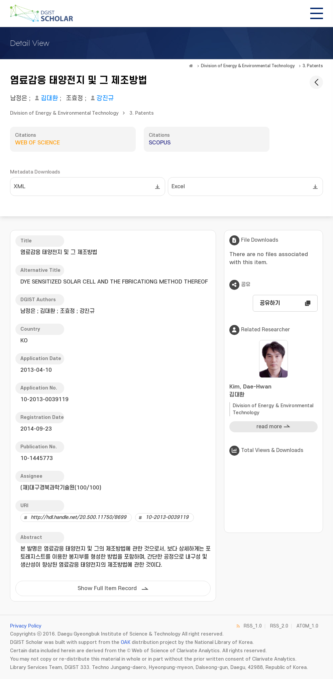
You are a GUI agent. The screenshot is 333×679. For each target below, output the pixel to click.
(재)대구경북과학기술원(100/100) (60, 488)
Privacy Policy (25, 626)
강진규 (105, 98)
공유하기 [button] (270, 303)
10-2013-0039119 (167, 517)
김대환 (49, 98)
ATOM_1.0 (307, 626)
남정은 (18, 98)
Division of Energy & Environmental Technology (248, 66)
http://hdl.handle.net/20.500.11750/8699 (78, 517)
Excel (178, 187)
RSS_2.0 (279, 626)
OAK (125, 642)
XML (19, 187)
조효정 (74, 98)
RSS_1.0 (253, 626)
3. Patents (313, 66)
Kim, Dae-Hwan (273, 391)
